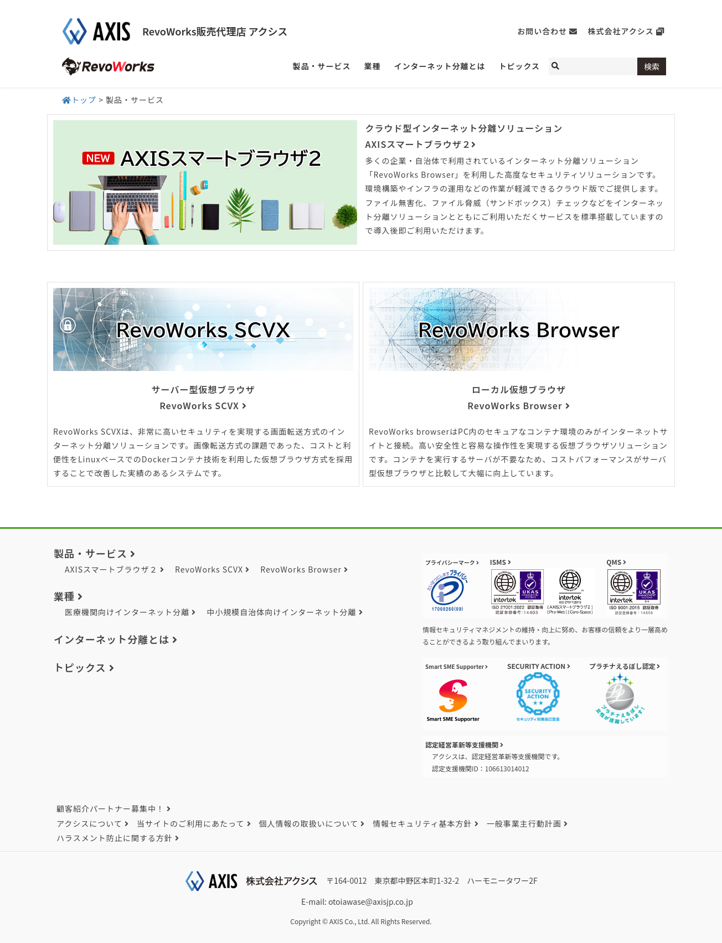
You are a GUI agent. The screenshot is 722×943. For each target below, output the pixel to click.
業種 (64, 596)
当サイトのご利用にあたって (190, 823)
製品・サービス (90, 553)
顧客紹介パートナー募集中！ (110, 808)
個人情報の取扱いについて (309, 823)
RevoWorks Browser (301, 569)
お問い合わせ (542, 31)
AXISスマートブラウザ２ (111, 569)
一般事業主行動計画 (524, 823)
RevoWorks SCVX (209, 569)
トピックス (80, 667)
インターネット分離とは (111, 639)
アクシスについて (89, 823)
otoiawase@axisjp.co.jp (370, 901)
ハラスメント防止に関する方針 (114, 837)
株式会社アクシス (621, 31)
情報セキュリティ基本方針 (422, 823)
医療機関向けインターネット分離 (127, 611)
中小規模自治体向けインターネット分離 (281, 611)
